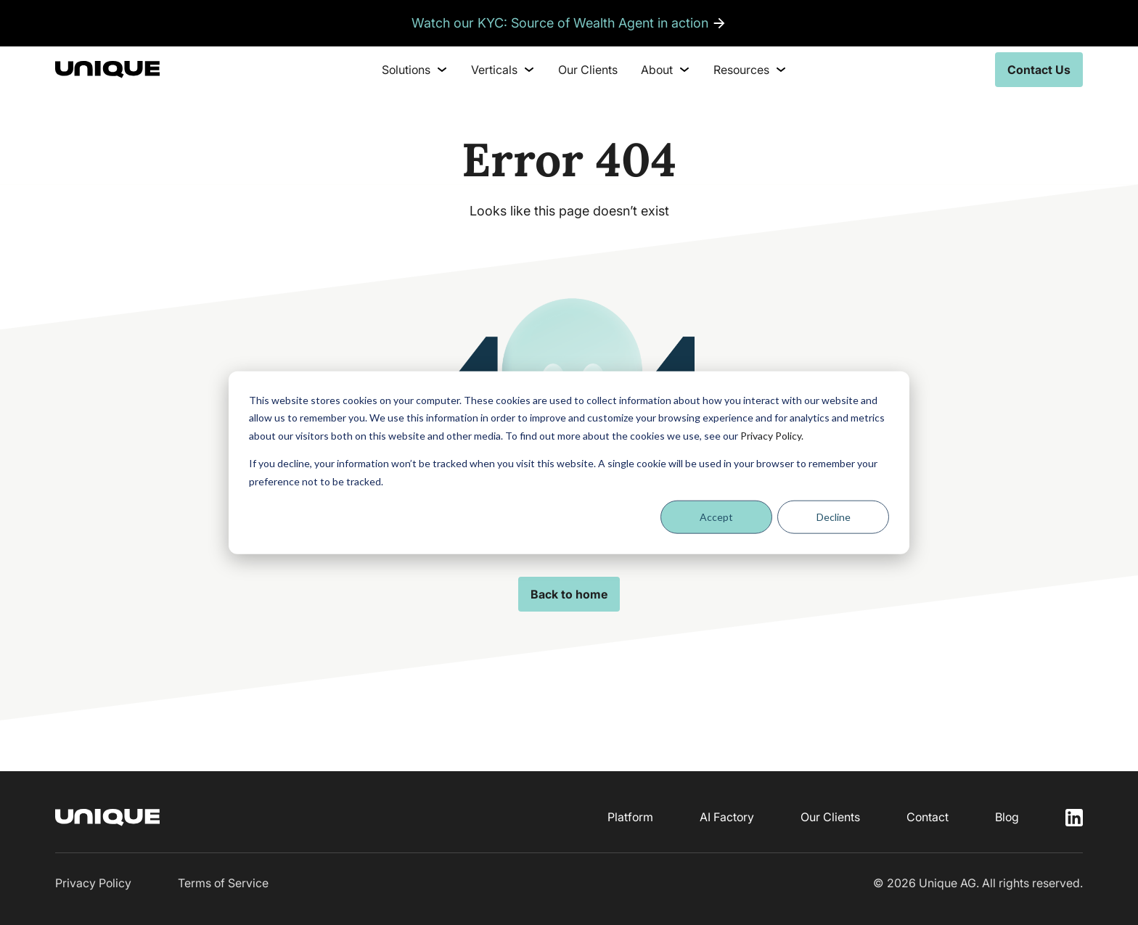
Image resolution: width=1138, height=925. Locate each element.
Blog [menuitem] (1007, 817)
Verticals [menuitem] (503, 69)
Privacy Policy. (771, 435)
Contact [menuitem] (927, 817)
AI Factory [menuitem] (727, 817)
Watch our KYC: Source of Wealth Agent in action (560, 22)
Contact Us (1039, 69)
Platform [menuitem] (630, 817)
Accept (716, 517)
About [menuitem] (665, 69)
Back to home (569, 594)
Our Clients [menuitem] (588, 69)
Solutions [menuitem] (415, 69)
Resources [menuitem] (750, 69)
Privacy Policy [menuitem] (93, 883)
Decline (833, 517)
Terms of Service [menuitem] (223, 883)
